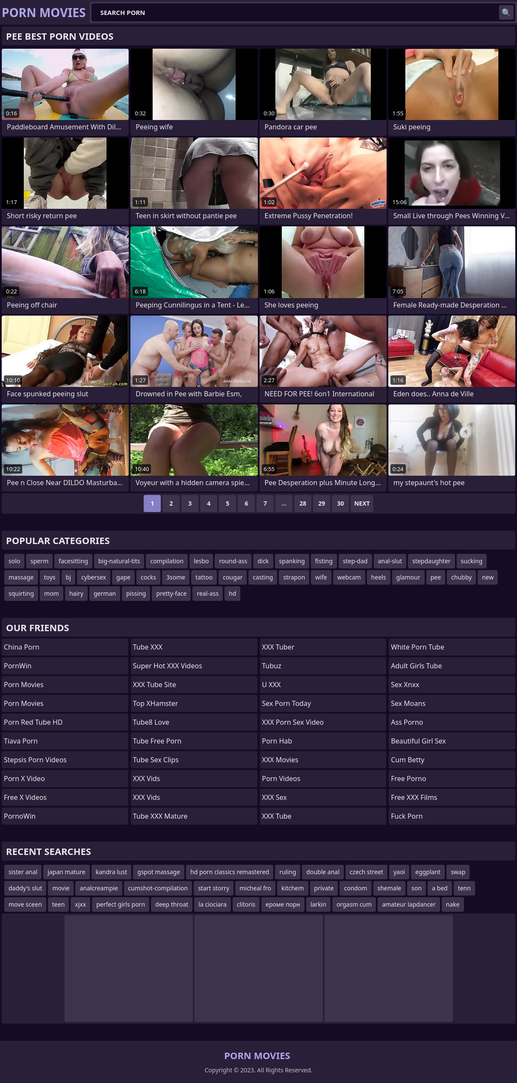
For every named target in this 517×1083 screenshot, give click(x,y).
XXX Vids (146, 778)
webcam (349, 577)
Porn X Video (24, 778)
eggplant (427, 872)
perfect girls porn (120, 904)
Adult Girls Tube (416, 665)
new (487, 577)
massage (21, 577)
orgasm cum (354, 904)
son (416, 888)
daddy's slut (25, 888)
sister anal (23, 872)
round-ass (233, 561)
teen (58, 904)
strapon (294, 577)
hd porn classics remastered (229, 872)
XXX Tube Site (154, 684)
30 (340, 503)
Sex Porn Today (286, 703)
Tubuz (271, 665)
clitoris (246, 904)
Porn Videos (281, 778)
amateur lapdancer (408, 904)
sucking (471, 561)
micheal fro (255, 888)
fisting (324, 561)
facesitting (73, 561)
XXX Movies (280, 759)
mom (51, 593)
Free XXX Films (414, 797)
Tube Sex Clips (156, 759)
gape (123, 577)
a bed (440, 888)
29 (321, 503)
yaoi (399, 872)
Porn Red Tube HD (33, 722)
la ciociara (212, 904)
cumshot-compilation (158, 888)
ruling (287, 872)
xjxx (80, 904)
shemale (390, 888)
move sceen (25, 904)
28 (302, 503)
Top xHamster (155, 703)
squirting (21, 593)
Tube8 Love (151, 722)
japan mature (66, 872)
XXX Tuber (278, 647)
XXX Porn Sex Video (293, 722)
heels (378, 577)
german (105, 593)
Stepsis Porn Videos (35, 759)
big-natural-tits (119, 561)
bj (68, 577)
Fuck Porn (406, 816)
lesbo (201, 561)
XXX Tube (277, 816)
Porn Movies (24, 684)
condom (355, 888)
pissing (136, 593)
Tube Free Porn (157, 741)
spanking (292, 561)
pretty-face (171, 593)
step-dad (355, 561)
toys (50, 577)
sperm (39, 561)
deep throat (171, 904)
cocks (148, 577)
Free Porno (408, 778)
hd (232, 593)
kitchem (292, 888)
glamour (408, 577)
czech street (366, 872)
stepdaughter (431, 561)
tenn (464, 888)
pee (436, 577)
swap (458, 872)
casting (263, 577)
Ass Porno (407, 722)
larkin (318, 904)
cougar (232, 577)
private (324, 888)
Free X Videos (25, 797)
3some (175, 577)
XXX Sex (274, 797)
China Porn (21, 647)
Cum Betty (407, 759)
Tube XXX (147, 647)
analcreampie (99, 888)
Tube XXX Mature (160, 816)
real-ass (208, 593)
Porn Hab (277, 741)
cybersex (93, 577)
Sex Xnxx (405, 684)
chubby (461, 577)
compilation (166, 561)
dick (263, 561)
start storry (213, 888)
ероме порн (283, 904)
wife (321, 577)
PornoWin (19, 816)
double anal (322, 872)
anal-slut (390, 561)
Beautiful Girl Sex (418, 741)
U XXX (271, 684)
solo (14, 561)
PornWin (18, 665)
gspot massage (158, 872)
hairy (76, 593)
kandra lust (111, 872)
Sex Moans (408, 703)
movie (60, 888)
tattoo (204, 577)
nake (453, 904)
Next (362, 503)
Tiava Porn (21, 741)
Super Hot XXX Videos (167, 665)
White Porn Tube (417, 647)
